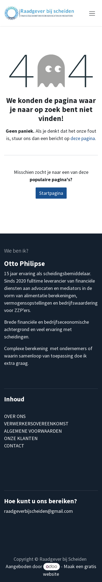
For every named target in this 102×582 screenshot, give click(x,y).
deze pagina (82, 138)
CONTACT (14, 445)
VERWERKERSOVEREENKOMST (36, 423)
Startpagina (51, 193)
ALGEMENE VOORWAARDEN (33, 431)
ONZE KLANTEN (21, 438)
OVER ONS (15, 416)
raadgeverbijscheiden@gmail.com (38, 511)
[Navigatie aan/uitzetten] (92, 13)
